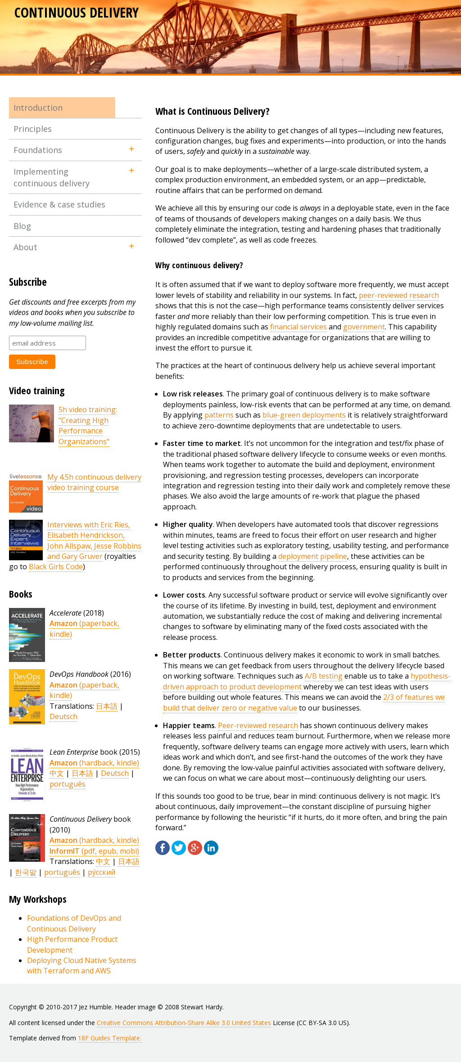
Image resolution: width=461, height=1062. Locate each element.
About (25, 247)
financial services (298, 327)
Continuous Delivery (76, 12)
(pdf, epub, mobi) (94, 851)
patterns (219, 415)
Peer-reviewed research (258, 725)
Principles (33, 128)
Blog (22, 225)
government (364, 327)
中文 (57, 773)
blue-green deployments (304, 415)
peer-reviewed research (399, 295)
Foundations (38, 149)
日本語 (107, 706)
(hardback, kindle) (94, 763)
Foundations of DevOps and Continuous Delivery (74, 923)
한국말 (25, 872)
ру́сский (101, 872)
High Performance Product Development (72, 944)
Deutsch (63, 716)
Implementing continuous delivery (52, 177)
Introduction (38, 107)
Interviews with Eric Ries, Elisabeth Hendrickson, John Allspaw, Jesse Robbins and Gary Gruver (94, 540)
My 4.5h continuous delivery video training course (94, 482)
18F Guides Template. (109, 1038)
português (68, 784)
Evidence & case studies (59, 204)
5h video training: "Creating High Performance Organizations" (88, 425)
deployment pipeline (312, 556)
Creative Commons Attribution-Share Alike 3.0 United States (184, 1022)
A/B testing (324, 676)
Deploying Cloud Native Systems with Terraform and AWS (81, 965)
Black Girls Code (56, 567)
